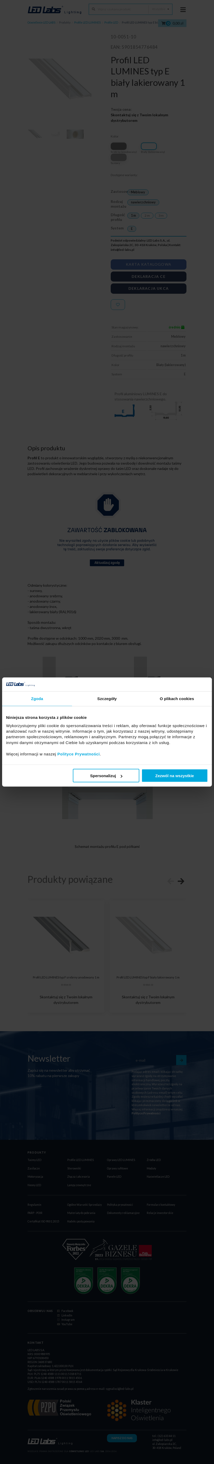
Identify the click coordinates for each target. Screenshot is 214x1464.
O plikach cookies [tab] (177, 698)
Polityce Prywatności (78, 753)
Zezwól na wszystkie (174, 775)
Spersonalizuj (106, 775)
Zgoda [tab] (37, 698)
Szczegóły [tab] (107, 698)
